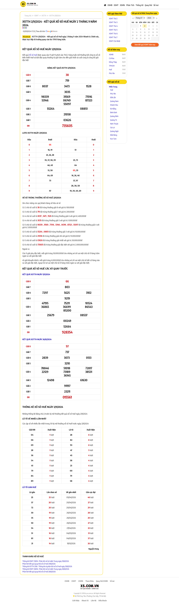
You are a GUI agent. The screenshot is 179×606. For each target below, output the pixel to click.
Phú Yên (112, 73)
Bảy (153, 22)
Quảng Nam (114, 101)
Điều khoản (103, 600)
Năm (144, 22)
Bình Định (113, 112)
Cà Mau (111, 58)
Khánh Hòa (114, 105)
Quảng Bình (114, 116)
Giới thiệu (75, 600)
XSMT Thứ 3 (113, 22)
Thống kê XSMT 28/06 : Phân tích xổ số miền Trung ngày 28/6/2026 (45, 569)
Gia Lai (112, 127)
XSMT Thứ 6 (113, 33)
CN (157, 22)
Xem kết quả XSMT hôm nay (145, 44)
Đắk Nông (113, 135)
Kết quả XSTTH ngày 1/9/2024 (36, 274)
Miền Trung (113, 87)
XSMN (122, 5)
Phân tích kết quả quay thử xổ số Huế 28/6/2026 (39, 571)
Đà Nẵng (113, 109)
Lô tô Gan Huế (29, 487)
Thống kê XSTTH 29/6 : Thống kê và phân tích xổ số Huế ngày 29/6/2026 (47, 566)
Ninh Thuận (114, 124)
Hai (133, 22)
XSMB (110, 5)
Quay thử (148, 5)
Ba (137, 22)
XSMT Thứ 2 (113, 18)
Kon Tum (113, 139)
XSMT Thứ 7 (113, 37)
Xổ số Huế (33, 54)
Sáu (148, 22)
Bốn (140, 22)
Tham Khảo (89, 581)
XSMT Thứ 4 (113, 26)
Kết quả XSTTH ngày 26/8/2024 (36, 339)
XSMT (116, 5)
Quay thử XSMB (102, 581)
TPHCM (112, 66)
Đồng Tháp (113, 62)
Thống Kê (139, 5)
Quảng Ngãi (114, 131)
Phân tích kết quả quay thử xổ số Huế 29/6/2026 (38, 564)
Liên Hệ (93, 600)
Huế (110, 70)
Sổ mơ (155, 5)
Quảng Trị (113, 120)
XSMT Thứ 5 (113, 30)
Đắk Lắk (113, 97)
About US (85, 600)
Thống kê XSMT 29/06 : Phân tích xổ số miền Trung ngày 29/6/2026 (45, 561)
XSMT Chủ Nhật (114, 41)
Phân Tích (130, 5)
